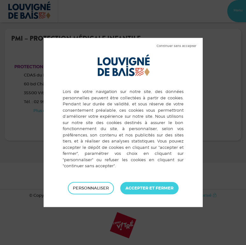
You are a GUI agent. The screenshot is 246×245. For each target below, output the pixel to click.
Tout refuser (176, 46)
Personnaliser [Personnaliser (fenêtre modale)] (91, 188)
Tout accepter (149, 188)
